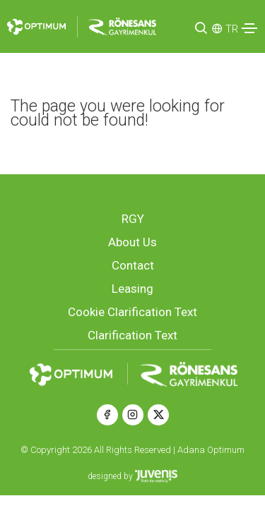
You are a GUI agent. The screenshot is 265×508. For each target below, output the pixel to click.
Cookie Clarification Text (132, 312)
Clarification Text (132, 335)
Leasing (132, 289)
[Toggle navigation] (249, 28)
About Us (132, 242)
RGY (133, 219)
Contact (133, 265)
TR (231, 29)
